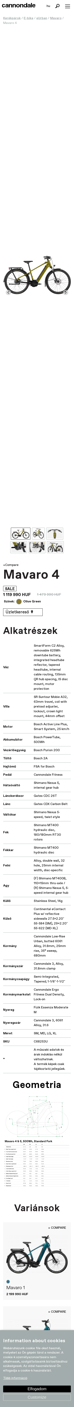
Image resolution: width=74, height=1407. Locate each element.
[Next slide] (65, 292)
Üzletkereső (20, 612)
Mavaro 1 (15, 1287)
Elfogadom (37, 1389)
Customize (37, 1397)
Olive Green (32, 601)
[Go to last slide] (8, 292)
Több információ (15, 1378)
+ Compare (57, 1228)
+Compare (11, 565)
